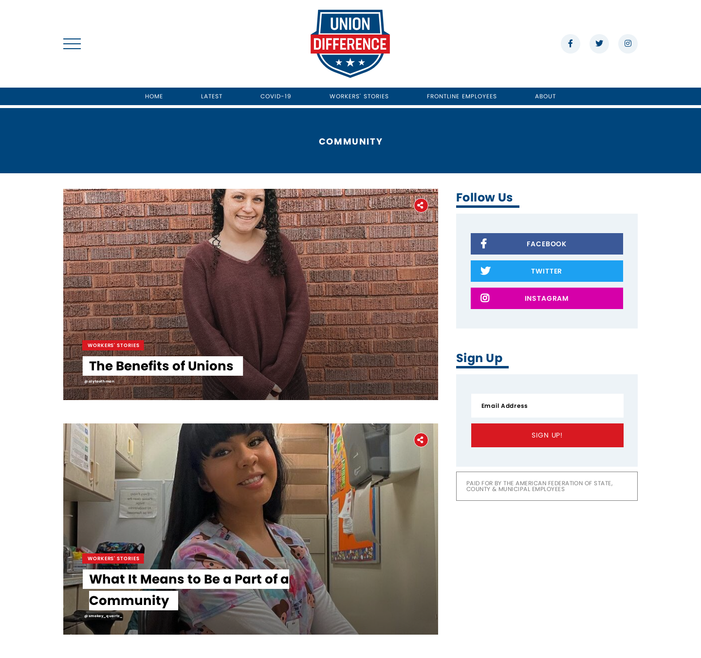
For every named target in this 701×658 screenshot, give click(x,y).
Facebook (523, 244)
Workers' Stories (359, 96)
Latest (211, 96)
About (545, 96)
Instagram (524, 299)
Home (154, 96)
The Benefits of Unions (161, 366)
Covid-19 (276, 96)
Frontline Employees (462, 96)
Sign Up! (547, 435)
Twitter (521, 271)
